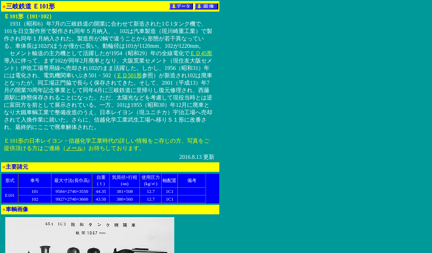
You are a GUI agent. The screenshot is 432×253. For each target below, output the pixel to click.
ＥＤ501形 (129, 75)
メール (74, 148)
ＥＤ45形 (201, 53)
